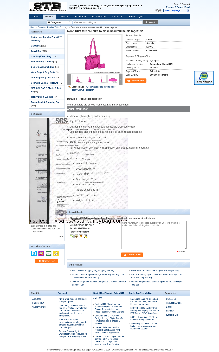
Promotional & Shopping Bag (45, 102)
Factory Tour (80, 16)
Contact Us (117, 16)
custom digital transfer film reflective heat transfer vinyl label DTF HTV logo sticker (107, 330)
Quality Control (99, 16)
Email (187, 7)
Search (152, 22)
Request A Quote (174, 7)
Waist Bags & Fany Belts (43, 72)
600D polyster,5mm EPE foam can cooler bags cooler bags (144, 318)
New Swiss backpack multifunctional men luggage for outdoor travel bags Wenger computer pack (73, 323)
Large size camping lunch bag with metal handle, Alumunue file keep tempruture (144, 301)
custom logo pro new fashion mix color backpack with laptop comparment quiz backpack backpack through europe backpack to (73, 310)
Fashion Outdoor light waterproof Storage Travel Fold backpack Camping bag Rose (73, 334)
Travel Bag (36, 51)
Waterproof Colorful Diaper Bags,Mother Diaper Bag (155, 270)
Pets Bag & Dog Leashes (43, 77)
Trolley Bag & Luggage (42, 97)
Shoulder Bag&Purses (42, 62)
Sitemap (170, 311)
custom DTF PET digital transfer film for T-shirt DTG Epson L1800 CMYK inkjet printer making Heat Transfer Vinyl (109, 340)
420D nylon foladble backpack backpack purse (72, 300)
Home (36, 16)
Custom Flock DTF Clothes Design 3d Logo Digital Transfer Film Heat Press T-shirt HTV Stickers (109, 320)
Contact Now (137, 80)
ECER (170, 350)
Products (49, 16)
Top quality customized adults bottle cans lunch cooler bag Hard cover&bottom (143, 326)
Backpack (36, 46)
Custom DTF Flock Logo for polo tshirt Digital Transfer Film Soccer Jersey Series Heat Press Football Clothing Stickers (109, 308)
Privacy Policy (52, 350)
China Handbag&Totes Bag (72, 350)
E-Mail (169, 307)
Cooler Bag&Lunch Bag (42, 67)
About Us (64, 16)
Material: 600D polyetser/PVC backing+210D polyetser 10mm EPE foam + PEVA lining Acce (144, 310)
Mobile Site (172, 315)
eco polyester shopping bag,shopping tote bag (93, 270)
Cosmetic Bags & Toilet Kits (44, 83)
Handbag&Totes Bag (55, 27)
